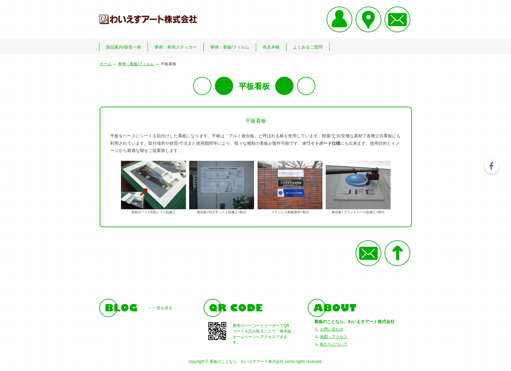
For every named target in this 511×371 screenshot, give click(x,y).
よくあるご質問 (308, 47)
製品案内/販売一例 (123, 47)
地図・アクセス (333, 336)
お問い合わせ (331, 329)
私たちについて (333, 344)
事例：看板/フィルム (230, 47)
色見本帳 (271, 47)
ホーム (105, 64)
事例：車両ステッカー (175, 47)
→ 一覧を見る (160, 308)
